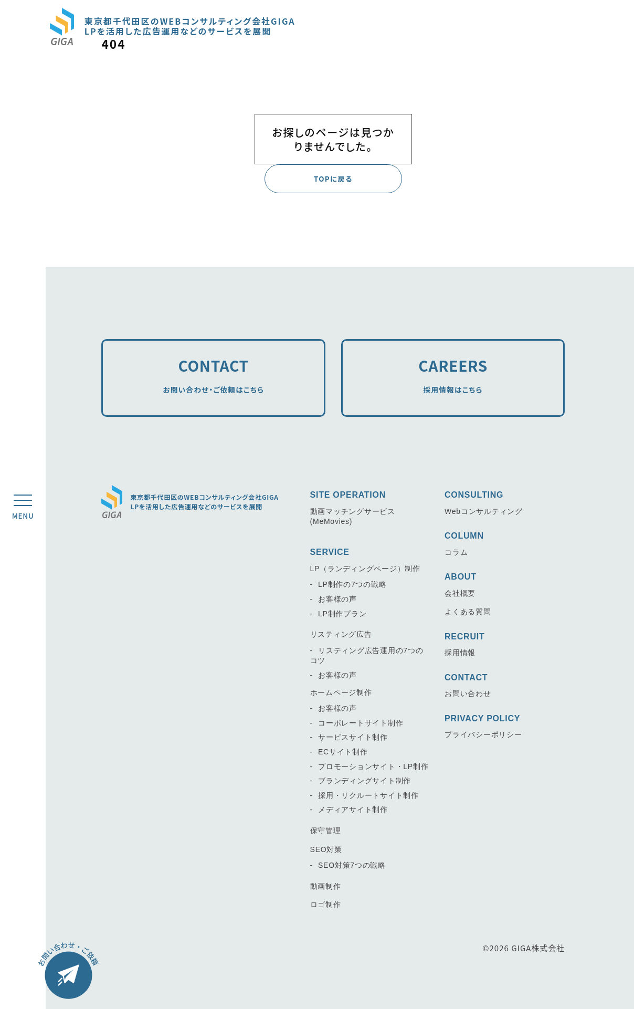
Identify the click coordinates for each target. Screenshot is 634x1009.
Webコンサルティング (484, 511)
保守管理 (325, 830)
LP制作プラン (342, 613)
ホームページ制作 (341, 692)
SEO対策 (326, 849)
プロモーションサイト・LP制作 (373, 766)
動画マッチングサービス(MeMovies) (352, 516)
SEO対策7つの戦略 (352, 865)
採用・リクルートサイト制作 (368, 795)
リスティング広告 (341, 634)
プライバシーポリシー (483, 734)
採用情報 (460, 652)
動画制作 (325, 885)
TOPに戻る (333, 179)
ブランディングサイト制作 (364, 780)
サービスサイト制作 (353, 737)
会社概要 (460, 593)
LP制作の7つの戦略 (352, 584)
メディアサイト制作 (353, 809)
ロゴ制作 (325, 904)
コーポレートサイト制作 (360, 723)
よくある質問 (468, 611)
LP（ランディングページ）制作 (365, 568)
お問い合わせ (468, 693)
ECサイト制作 (343, 752)
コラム (456, 552)
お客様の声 (337, 599)
